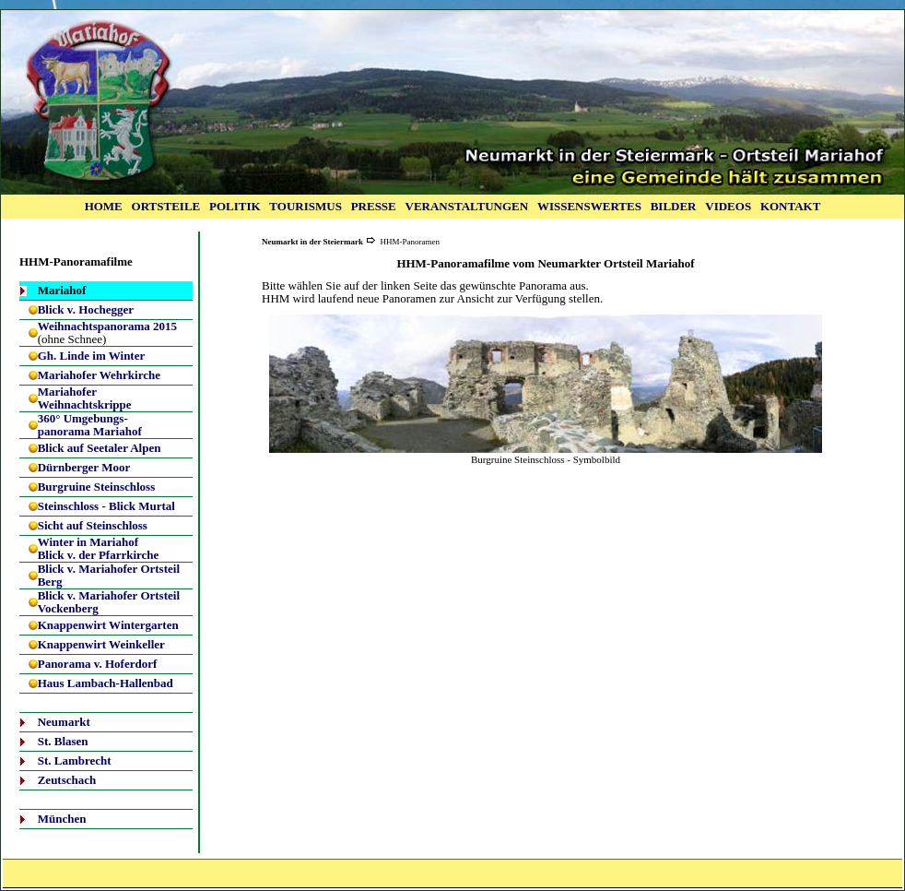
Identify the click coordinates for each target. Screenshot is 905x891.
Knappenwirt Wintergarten (108, 625)
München (62, 819)
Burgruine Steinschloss (97, 486)
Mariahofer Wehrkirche (99, 375)
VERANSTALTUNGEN (467, 206)
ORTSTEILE (166, 206)
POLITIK (235, 206)
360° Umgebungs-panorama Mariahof (90, 424)
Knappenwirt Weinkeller (101, 644)
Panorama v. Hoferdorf (98, 664)
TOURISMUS (305, 206)
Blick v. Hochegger (86, 309)
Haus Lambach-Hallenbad (105, 683)
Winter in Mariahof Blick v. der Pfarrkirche (98, 548)
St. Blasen (63, 741)
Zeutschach (67, 780)
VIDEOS (728, 206)
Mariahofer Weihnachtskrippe (85, 398)
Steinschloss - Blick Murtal (106, 506)
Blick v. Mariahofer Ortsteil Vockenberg (109, 601)
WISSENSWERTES (589, 206)
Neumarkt (64, 722)
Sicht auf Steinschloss (92, 525)
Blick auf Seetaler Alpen (99, 448)
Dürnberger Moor (84, 467)
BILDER (674, 206)
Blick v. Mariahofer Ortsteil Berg (109, 575)
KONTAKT (790, 206)
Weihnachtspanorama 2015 (107, 326)
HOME (104, 206)
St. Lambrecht (75, 760)
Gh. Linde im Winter (92, 355)
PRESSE (373, 206)
